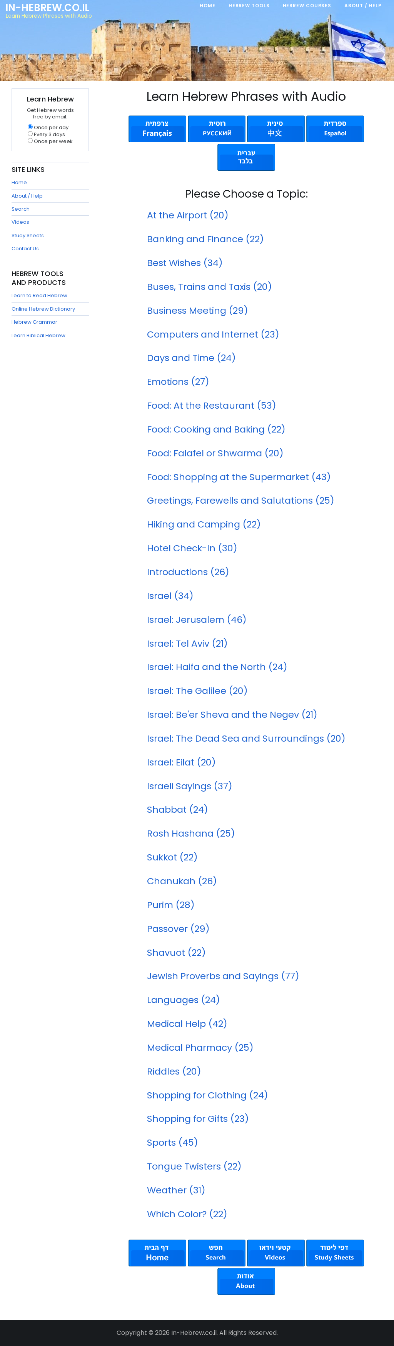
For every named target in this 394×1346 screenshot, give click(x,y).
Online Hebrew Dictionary (43, 309)
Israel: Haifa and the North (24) (217, 667)
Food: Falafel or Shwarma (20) (215, 453)
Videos (20, 222)
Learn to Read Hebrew (39, 295)
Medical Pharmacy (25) (200, 1047)
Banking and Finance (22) (205, 239)
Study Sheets (28, 235)
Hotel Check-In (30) (192, 548)
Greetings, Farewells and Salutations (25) (240, 500)
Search (21, 209)
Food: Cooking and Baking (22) (216, 429)
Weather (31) (176, 1190)
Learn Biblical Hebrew (38, 335)
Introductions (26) (188, 572)
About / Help (27, 196)
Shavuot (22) (176, 952)
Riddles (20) (174, 1071)
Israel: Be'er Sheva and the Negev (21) (232, 714)
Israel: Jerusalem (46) (197, 619)
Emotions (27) (178, 381)
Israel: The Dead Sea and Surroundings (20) (246, 738)
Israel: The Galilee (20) (197, 690)
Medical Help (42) (187, 1023)
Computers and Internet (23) (213, 334)
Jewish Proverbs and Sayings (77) (223, 976)
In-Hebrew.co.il (47, 8)
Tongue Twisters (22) (194, 1166)
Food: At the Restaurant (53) (211, 405)
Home (19, 182)
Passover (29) (178, 928)
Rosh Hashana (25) (191, 833)
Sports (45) (172, 1142)
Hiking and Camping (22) (204, 524)
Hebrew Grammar (34, 322)
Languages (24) (183, 999)
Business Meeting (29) (197, 310)
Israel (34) (170, 595)
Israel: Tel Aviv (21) (187, 643)
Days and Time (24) (191, 357)
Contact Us (25, 248)
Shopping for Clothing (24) (207, 1095)
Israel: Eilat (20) (181, 762)
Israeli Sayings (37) (189, 786)
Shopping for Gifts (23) (198, 1118)
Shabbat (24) (177, 809)
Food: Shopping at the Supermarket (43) (239, 477)
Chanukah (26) (182, 881)
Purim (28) (171, 904)
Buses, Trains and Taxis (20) (209, 286)
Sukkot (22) (172, 857)
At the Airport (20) (188, 215)
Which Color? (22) (187, 1214)
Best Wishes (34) (185, 262)
